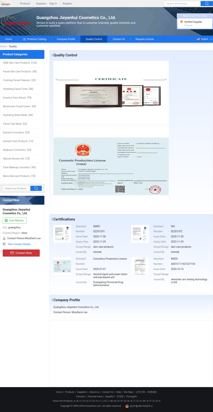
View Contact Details (19, 244)
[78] (17, 97)
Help (118, 392)
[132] (20, 62)
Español (109, 396)
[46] (18, 88)
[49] (18, 115)
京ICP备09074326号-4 (139, 406)
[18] (19, 176)
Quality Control (94, 39)
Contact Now (21, 253)
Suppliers (41, 3)
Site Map (128, 392)
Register (67, 3)
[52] (15, 123)
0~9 (158, 401)
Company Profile (66, 39)
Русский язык (95, 396)
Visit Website (14, 220)
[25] (19, 80)
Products (25, 3)
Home (8, 39)
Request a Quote (145, 39)
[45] (20, 71)
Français (80, 396)
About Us (94, 392)
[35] (17, 149)
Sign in (53, 3)
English (202, 39)
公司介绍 (140, 392)
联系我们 (152, 392)
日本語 (120, 396)
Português (131, 396)
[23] (16, 132)
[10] (16, 158)
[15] (18, 141)
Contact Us (119, 39)
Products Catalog (34, 39)
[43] (19, 167)
